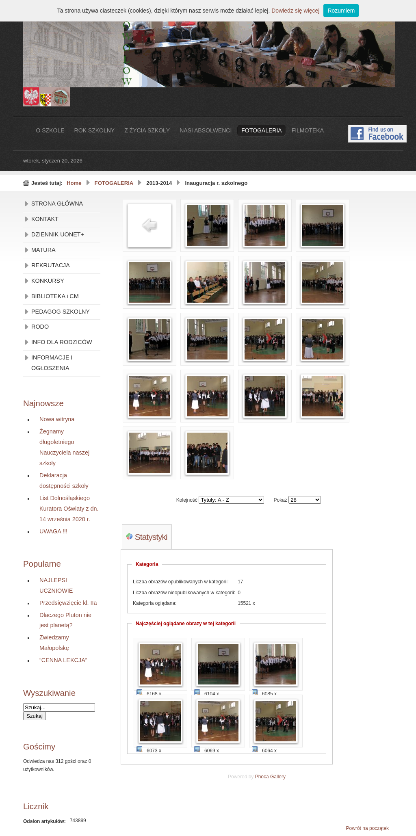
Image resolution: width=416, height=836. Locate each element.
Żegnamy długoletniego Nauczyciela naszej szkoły (64, 447)
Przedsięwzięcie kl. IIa (68, 603)
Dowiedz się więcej (295, 10)
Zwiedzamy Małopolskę (54, 642)
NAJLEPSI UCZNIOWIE (56, 585)
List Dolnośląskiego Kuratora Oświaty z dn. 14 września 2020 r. (69, 508)
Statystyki (146, 536)
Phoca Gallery (270, 777)
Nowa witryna (56, 419)
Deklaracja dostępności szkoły (64, 480)
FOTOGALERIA (114, 183)
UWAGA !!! (53, 531)
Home (74, 183)
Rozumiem (341, 10)
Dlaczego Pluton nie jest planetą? (65, 620)
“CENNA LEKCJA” (63, 660)
